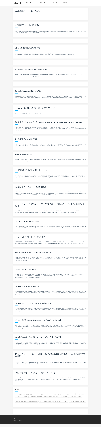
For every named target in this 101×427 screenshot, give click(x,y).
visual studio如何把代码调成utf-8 (77, 401)
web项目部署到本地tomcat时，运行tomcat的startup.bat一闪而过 (35, 373)
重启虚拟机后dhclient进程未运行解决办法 (28, 91)
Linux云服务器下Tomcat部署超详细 (26, 139)
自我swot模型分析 (19, 403)
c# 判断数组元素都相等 (57, 399)
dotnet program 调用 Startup (60, 401)
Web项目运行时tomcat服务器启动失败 (27, 25)
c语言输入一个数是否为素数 (75, 396)
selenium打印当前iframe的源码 (42, 394)
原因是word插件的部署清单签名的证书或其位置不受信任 (26, 401)
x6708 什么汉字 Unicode (69, 394)
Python (31, 2)
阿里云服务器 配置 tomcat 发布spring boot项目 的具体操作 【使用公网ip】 (38, 320)
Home (14, 418)
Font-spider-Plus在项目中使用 (44, 399)
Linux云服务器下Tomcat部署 (23, 154)
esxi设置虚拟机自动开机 (56, 394)
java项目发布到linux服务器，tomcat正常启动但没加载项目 (33, 252)
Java (37, 2)
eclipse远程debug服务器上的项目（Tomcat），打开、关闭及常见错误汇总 (38, 337)
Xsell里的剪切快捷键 (20, 399)
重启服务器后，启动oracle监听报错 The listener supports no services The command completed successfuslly (49, 122)
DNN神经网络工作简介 (31, 399)
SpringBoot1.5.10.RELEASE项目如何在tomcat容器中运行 (33, 303)
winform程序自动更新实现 (45, 401)
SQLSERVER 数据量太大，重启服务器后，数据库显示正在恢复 (35, 108)
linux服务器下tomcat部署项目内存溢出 (27, 221)
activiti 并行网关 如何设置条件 (36, 396)
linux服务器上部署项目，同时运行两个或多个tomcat (31, 170)
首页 (27, 2)
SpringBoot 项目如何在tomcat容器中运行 (27, 286)
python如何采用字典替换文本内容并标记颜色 (24, 394)
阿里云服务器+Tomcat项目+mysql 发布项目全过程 (30, 187)
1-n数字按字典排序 (64, 396)
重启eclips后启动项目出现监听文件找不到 (28, 48)
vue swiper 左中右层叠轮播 (21, 396)
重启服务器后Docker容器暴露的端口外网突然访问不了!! (32, 69)
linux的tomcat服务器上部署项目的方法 (27, 269)
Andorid (46, 2)
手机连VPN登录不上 (68, 399)
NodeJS (52, 2)
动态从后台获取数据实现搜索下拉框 (51, 396)
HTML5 (65, 2)
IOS (41, 2)
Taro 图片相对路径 (80, 394)
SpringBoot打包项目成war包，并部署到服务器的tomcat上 (33, 237)
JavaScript (58, 2)
